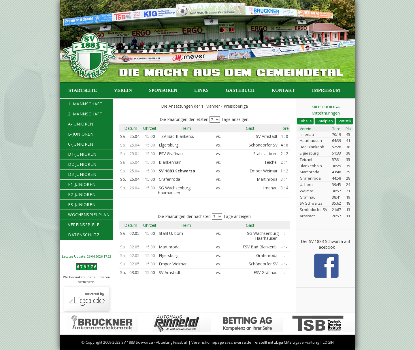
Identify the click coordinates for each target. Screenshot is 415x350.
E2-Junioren (81, 194)
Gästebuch (240, 90)
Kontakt (283, 90)
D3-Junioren (82, 174)
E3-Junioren (81, 204)
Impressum (326, 90)
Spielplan (324, 120)
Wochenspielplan (89, 214)
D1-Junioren (82, 154)
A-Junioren (80, 124)
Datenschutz (83, 234)
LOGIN (328, 342)
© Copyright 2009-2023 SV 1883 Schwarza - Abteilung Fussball (134, 342)
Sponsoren (163, 90)
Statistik (344, 120)
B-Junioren (81, 134)
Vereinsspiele (83, 224)
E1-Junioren (81, 184)
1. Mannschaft (85, 103)
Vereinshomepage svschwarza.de (221, 342)
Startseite (83, 90)
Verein (123, 90)
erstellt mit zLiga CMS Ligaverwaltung (287, 342)
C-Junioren (80, 144)
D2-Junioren (82, 164)
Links (201, 90)
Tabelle (305, 120)
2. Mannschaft (85, 114)
